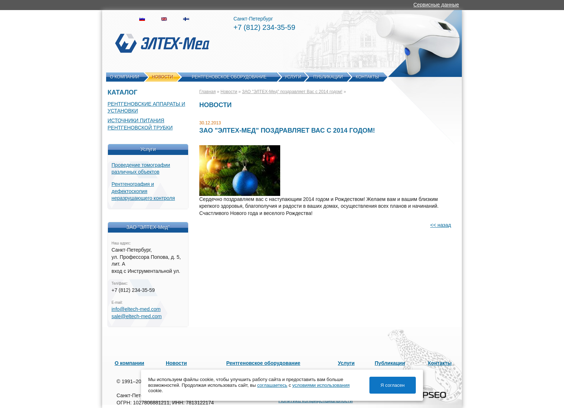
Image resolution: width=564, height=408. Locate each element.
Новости (162, 76)
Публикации (328, 76)
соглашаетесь (272, 385)
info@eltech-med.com (136, 309)
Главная (207, 91)
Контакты (367, 76)
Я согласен (393, 385)
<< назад (440, 225)
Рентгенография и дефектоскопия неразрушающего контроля (143, 191)
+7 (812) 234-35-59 (264, 27)
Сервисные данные (436, 5)
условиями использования (321, 385)
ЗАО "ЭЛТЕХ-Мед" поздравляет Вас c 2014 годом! (292, 91)
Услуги (293, 76)
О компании (124, 76)
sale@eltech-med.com (137, 316)
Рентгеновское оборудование (229, 76)
